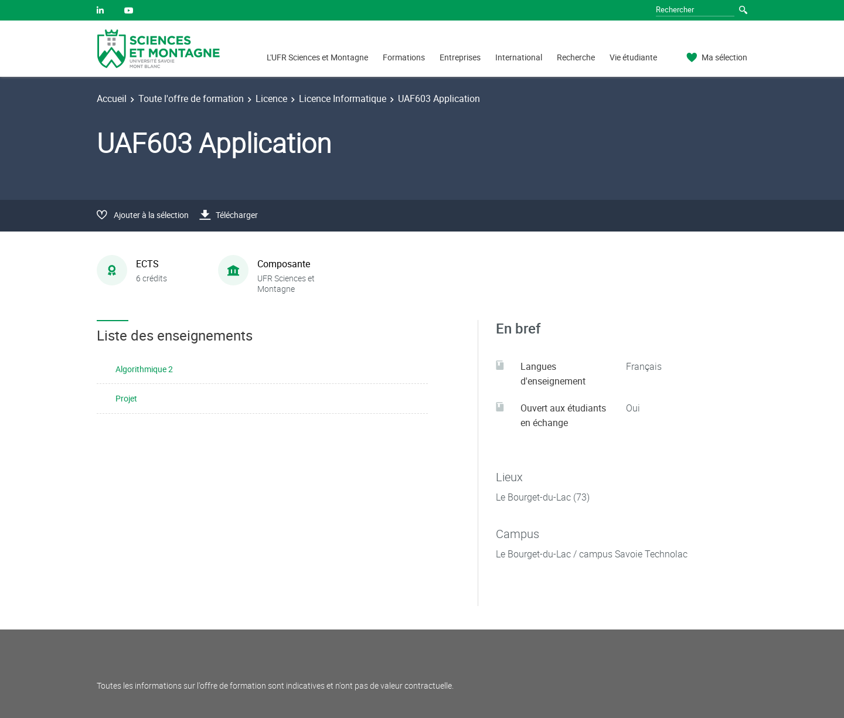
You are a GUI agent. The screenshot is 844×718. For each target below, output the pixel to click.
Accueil (112, 98)
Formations (404, 57)
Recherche (576, 57)
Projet (126, 398)
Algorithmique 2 (144, 369)
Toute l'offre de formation (191, 98)
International (518, 57)
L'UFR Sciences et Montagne (317, 57)
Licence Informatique (342, 98)
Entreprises (460, 57)
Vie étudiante (633, 57)
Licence (271, 98)
